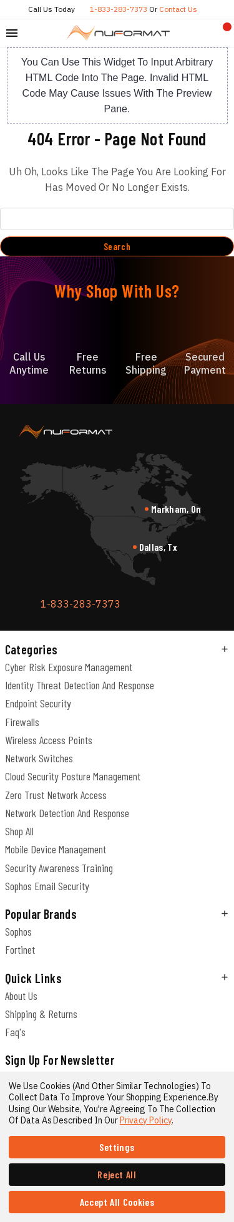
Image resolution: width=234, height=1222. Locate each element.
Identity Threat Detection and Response (79, 685)
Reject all (116, 1174)
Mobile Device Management (55, 849)
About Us (21, 995)
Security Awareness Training (59, 868)
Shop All (19, 831)
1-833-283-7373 (118, 9)
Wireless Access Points (48, 740)
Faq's (15, 1032)
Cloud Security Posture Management (72, 776)
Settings (117, 1147)
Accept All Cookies (117, 1202)
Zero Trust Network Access (56, 795)
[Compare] (203, 33)
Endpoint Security (38, 703)
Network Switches (39, 758)
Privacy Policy (146, 1120)
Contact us (178, 9)
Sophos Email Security (47, 886)
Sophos (18, 931)
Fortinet (20, 949)
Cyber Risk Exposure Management (68, 667)
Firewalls (22, 722)
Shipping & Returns (41, 1014)
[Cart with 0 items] (222, 33)
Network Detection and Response (67, 813)
